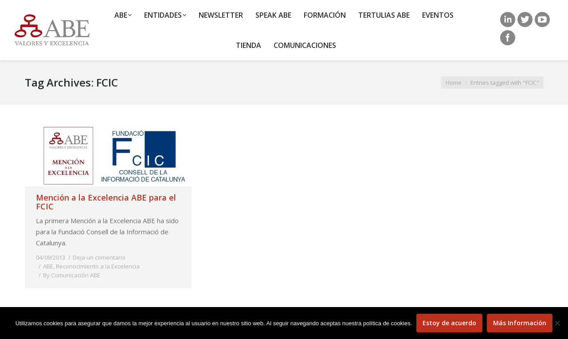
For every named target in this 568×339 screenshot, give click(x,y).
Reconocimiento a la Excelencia (98, 266)
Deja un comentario (99, 257)
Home (454, 83)
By (71, 275)
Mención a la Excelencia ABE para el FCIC (106, 202)
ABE (48, 266)
